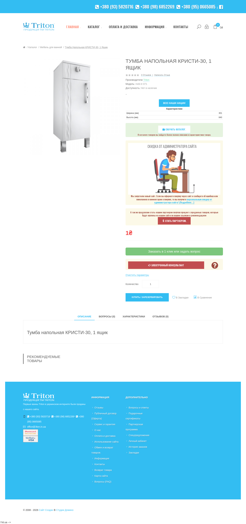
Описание (84, 316)
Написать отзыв (162, 75)
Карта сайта (101, 476)
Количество (132, 284)
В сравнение (204, 297)
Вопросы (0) (107, 316)
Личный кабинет (138, 441)
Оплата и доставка (104, 436)
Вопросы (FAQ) (102, 481)
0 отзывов (146, 75)
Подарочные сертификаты (134, 416)
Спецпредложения (139, 435)
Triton (146, 79)
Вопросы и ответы (139, 407)
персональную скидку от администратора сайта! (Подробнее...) (183, 201)
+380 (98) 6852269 (154, 6)
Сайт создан (46, 510)
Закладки (134, 452)
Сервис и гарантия (104, 424)
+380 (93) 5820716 (114, 6)
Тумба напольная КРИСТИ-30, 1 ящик (86, 47)
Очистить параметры (137, 275)
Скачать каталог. (174, 129)
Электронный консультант (166, 265)
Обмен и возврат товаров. (102, 450)
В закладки (182, 297)
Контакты (99, 464)
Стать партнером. (174, 220)
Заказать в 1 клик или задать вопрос (174, 251)
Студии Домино (64, 510)
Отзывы (98, 407)
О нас (97, 430)
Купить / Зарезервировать (147, 297)
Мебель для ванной (51, 47)
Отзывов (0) (160, 316)
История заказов (138, 447)
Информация (101, 458)
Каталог (32, 47)
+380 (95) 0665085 (195, 6)
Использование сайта (106, 441)
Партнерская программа (134, 427)
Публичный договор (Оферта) (104, 416)
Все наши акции (174, 103)
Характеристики (134, 316)
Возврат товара (103, 470)
